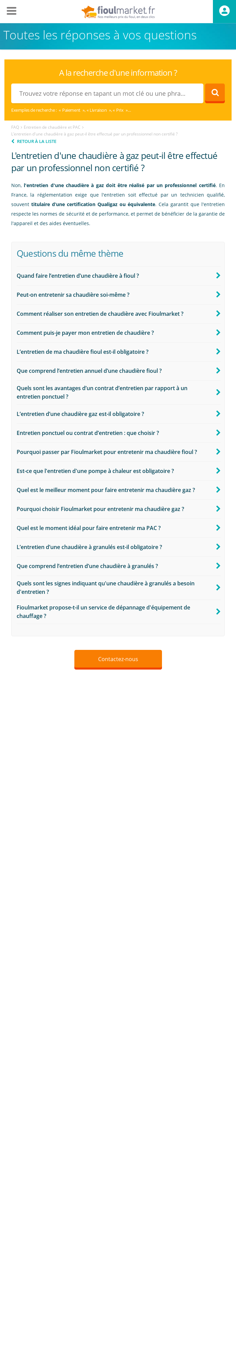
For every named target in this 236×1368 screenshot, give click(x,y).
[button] (119, 276)
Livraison (98, 110)
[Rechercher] (215, 93)
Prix (119, 110)
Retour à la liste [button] (36, 141)
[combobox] (107, 93)
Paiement (71, 110)
